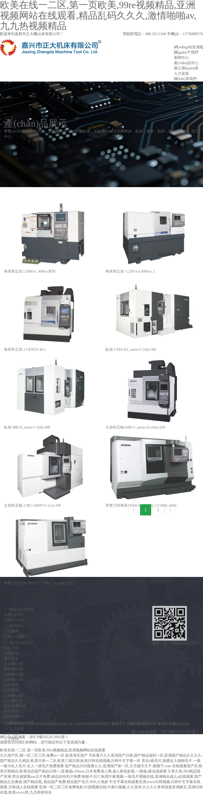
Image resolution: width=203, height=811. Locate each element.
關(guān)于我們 (186, 52)
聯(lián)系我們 (185, 79)
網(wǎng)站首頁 (187, 47)
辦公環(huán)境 (186, 68)
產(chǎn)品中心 (186, 63)
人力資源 (181, 73)
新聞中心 (181, 58)
